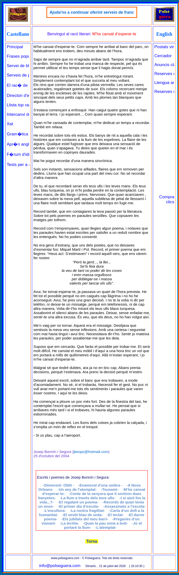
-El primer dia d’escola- (78, 506)
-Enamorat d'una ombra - (100, 485)
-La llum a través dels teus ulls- (87, 498)
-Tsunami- (109, 489)
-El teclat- (115, 515)
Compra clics (166, 199)
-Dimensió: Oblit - (58, 485)
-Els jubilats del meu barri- (84, 519)
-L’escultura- (55, 510)
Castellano (18, 34)
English (164, 34)
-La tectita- (69, 523)
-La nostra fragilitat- (87, 510)
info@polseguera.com (60, 565)
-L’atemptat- (105, 527)
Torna (91, 541)
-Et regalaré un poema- (78, 502)
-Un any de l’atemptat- (77, 489)
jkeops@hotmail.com (91, 452)
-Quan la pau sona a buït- (105, 523)
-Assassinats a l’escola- (124, 506)
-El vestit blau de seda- (82, 515)
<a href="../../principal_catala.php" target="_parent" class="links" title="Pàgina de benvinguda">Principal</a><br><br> (18, 193)
